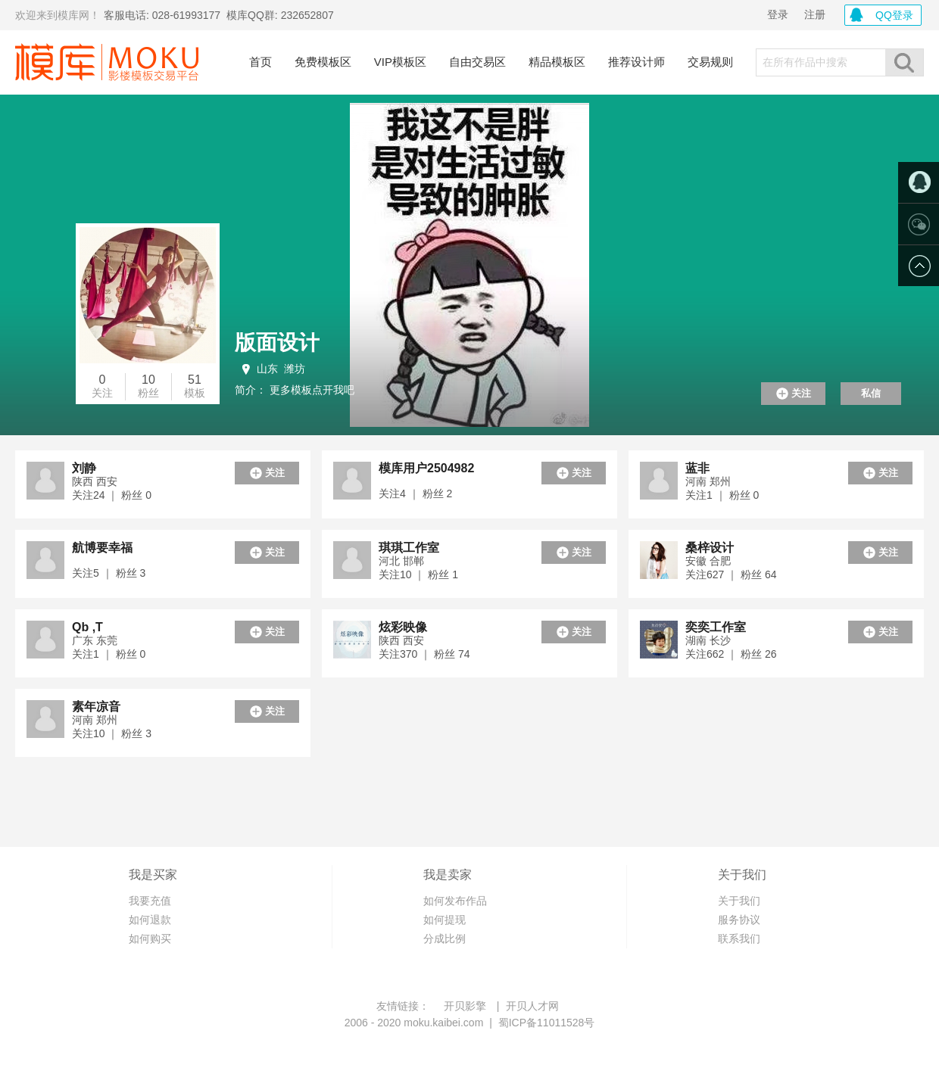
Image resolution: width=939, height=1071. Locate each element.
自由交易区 (477, 61)
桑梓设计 (709, 547)
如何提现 (444, 920)
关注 (102, 393)
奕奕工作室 (715, 627)
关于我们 (739, 901)
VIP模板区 (400, 61)
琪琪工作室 (409, 547)
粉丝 (148, 393)
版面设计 (277, 342)
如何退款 (150, 920)
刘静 (84, 468)
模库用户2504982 (426, 468)
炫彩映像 (403, 627)
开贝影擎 (465, 1006)
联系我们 (739, 938)
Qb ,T (87, 627)
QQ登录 (894, 15)
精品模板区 (557, 61)
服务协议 (739, 920)
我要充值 (150, 901)
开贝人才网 (532, 1006)
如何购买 (150, 938)
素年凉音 (96, 706)
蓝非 (697, 468)
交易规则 (710, 61)
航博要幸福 (102, 547)
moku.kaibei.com (443, 1023)
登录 (777, 14)
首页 (260, 61)
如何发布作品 (455, 901)
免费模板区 (323, 61)
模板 (194, 393)
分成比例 (444, 938)
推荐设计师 (636, 61)
